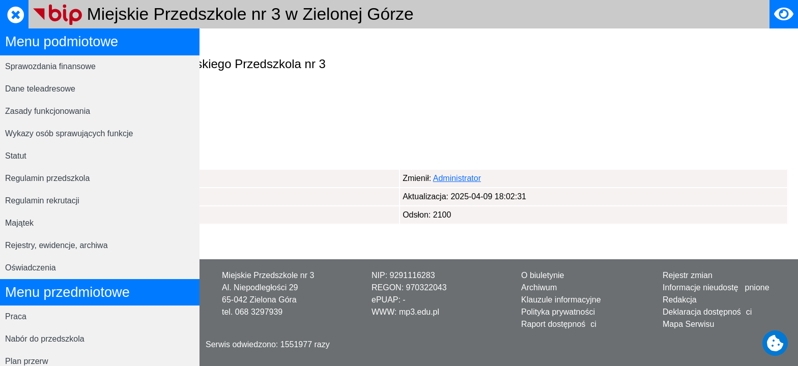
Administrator (260, 178)
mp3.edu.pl (419, 312)
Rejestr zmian (687, 275)
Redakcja (680, 299)
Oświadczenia (30, 267)
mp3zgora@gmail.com (275, 142)
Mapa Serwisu (688, 324)
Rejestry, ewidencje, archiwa (56, 245)
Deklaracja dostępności (707, 312)
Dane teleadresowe (40, 88)
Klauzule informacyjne (561, 299)
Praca (15, 316)
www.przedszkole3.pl (301, 130)
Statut (15, 155)
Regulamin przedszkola (47, 178)
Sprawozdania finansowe (50, 66)
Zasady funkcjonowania (47, 111)
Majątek (19, 223)
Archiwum (539, 287)
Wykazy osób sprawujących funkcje (69, 133)
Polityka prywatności (558, 312)
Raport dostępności (558, 324)
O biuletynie (542, 275)
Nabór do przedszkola (44, 338)
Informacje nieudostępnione (716, 287)
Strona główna (236, 42)
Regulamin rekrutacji (42, 200)
